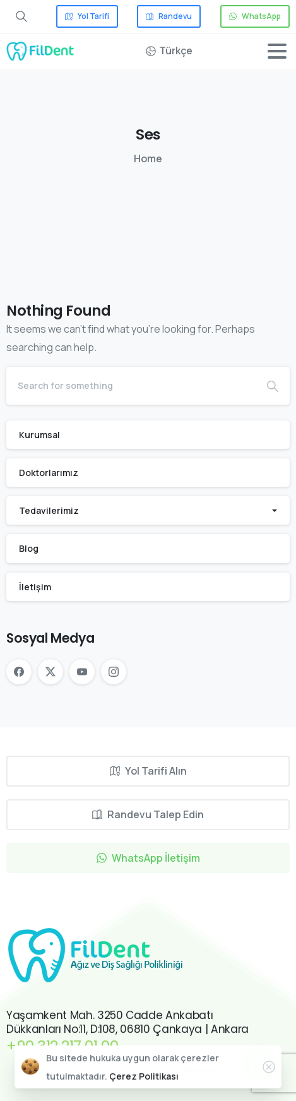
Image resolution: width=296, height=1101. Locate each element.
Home (148, 158)
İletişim (35, 587)
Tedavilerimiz (49, 510)
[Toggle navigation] (277, 51)
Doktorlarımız (48, 473)
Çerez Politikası (144, 1086)
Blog (28, 548)
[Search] (131, 386)
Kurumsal (39, 435)
